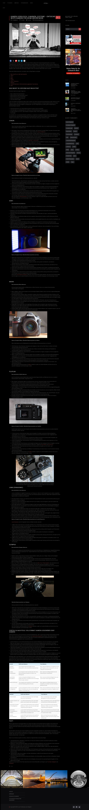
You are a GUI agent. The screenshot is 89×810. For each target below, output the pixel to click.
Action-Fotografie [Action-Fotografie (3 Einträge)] (69, 122)
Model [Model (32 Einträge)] (67, 149)
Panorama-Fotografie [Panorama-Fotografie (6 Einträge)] (70, 152)
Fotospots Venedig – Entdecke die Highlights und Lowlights (75, 85)
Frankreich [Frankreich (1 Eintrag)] (76, 134)
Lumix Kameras (15, 522)
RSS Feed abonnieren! (70, 20)
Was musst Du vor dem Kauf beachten (19, 74)
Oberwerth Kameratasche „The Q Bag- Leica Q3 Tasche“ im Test (76, 110)
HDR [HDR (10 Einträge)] (67, 137)
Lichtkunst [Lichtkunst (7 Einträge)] (68, 146)
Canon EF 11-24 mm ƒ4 (33, 140)
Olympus (12, 82)
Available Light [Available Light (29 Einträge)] (69, 128)
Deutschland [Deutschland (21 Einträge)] (68, 131)
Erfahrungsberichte (38, 20)
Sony (12, 77)
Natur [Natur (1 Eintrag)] (72, 149)
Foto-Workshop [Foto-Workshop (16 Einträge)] (69, 134)
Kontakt (11, 791)
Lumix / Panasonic (15, 81)
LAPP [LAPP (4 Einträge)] (77, 143)
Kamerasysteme (23, 196)
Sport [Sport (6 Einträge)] (75, 155)
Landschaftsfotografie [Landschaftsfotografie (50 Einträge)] (70, 140)
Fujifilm (12, 79)
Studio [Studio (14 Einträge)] (77, 158)
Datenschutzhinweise (14, 796)
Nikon (12, 78)
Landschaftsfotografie (37, 636)
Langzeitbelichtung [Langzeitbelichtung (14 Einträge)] (70, 143)
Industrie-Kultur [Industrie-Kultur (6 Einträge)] (73, 137)
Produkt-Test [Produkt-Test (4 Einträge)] (68, 155)
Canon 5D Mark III (41, 131)
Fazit (12, 85)
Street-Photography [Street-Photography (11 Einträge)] (70, 158)
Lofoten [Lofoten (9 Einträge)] (74, 146)
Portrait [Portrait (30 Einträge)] (78, 152)
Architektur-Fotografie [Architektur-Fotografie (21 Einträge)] (70, 125)
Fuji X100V (43, 444)
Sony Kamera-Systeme (22, 274)
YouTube (49, 761)
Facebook (11, 763)
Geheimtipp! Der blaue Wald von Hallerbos (75, 98)
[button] (11, 61)
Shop (4, 7)
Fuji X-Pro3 (50, 444)
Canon (12, 75)
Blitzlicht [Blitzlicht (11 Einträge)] (76, 128)
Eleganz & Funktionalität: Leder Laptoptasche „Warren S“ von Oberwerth (76, 92)
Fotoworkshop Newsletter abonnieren (15, 799)
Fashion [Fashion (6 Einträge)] (75, 131)
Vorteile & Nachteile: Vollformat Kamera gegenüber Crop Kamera (24, 84)
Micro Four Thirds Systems (43, 562)
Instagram (54, 761)
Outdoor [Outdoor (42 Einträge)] (77, 149)
